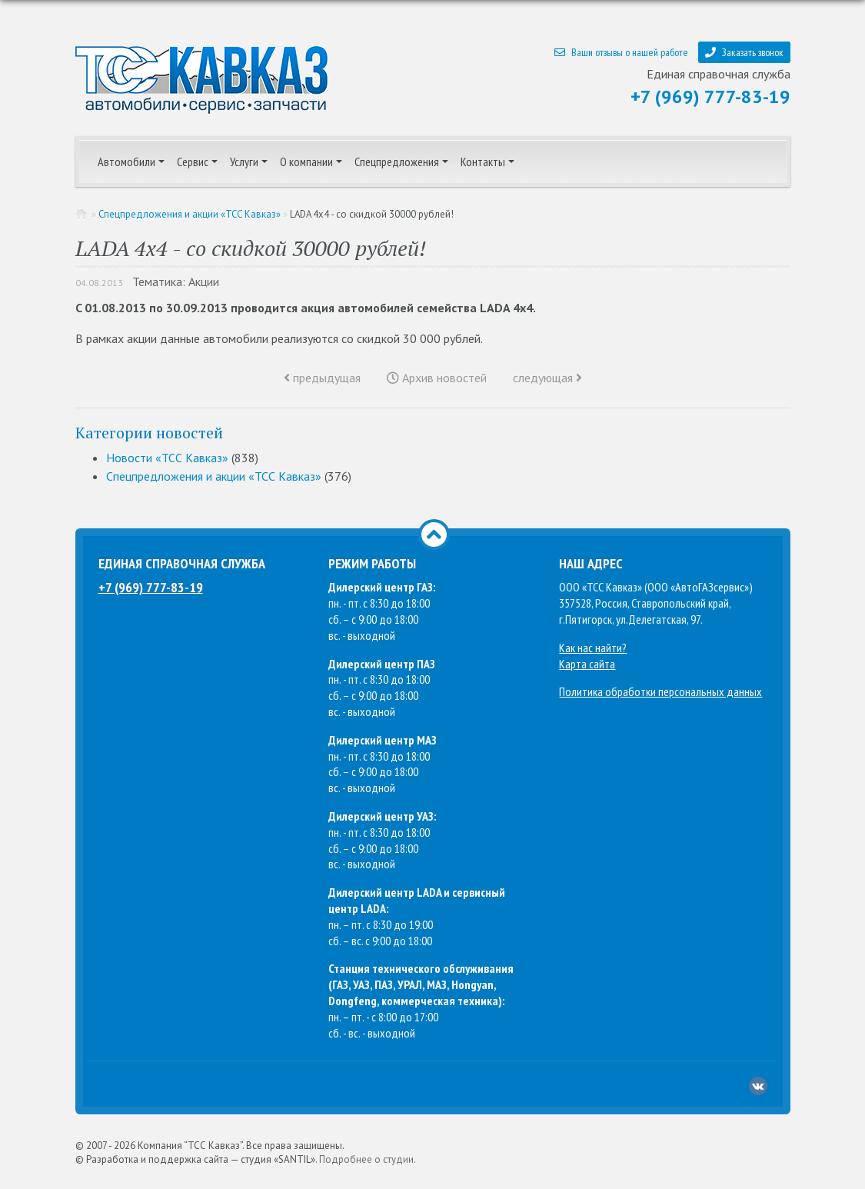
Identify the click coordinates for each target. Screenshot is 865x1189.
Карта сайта (587, 663)
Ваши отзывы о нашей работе (621, 52)
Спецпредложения (396, 161)
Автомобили (126, 161)
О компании (306, 161)
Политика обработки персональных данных (660, 691)
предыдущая (322, 377)
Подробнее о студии (366, 1159)
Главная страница (82, 214)
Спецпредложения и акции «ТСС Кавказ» (189, 214)
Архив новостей (437, 377)
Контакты (483, 161)
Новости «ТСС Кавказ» (167, 457)
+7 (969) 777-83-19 (710, 96)
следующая (547, 377)
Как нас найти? (593, 647)
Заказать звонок (744, 52)
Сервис (192, 161)
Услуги (244, 161)
